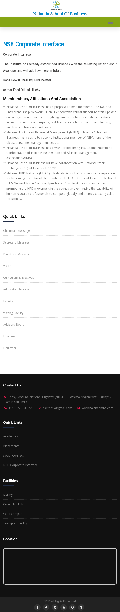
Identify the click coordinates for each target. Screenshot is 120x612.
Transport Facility (15, 523)
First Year (9, 348)
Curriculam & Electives (18, 277)
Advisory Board (13, 324)
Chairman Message (16, 231)
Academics (10, 436)
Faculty (8, 301)
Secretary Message (16, 242)
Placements (11, 446)
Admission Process (16, 289)
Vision (7, 266)
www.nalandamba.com (97, 408)
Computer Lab (13, 504)
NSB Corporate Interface (20, 465)
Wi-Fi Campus (12, 514)
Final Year (10, 336)
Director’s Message (16, 254)
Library (8, 494)
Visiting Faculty (13, 313)
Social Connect (13, 455)
